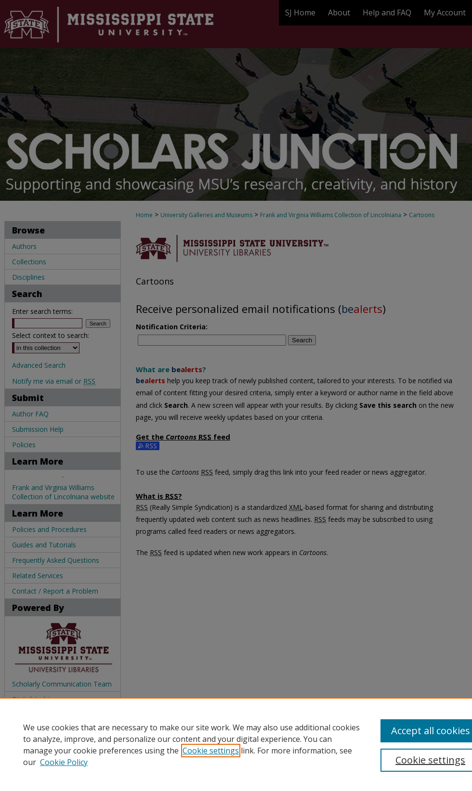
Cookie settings (211, 750)
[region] (236, 744)
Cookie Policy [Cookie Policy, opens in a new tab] (64, 762)
